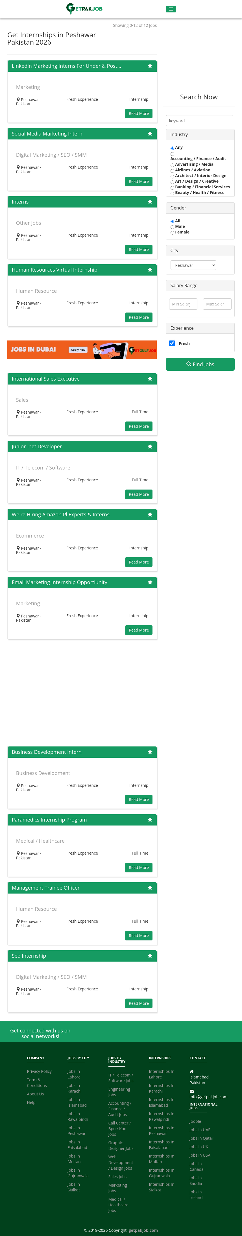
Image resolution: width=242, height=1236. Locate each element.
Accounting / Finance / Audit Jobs (119, 1108)
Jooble (195, 1121)
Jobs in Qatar (201, 1138)
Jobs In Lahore (74, 1074)
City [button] (174, 250)
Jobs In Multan (74, 1158)
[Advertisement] (82, 692)
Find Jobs (200, 364)
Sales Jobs (117, 1176)
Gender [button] (178, 208)
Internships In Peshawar (162, 1130)
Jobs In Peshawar (77, 1130)
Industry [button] (179, 134)
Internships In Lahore (162, 1074)
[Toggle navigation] (171, 9)
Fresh (184, 343)
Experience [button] (182, 328)
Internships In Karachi (162, 1088)
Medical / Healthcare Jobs (118, 1204)
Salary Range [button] (184, 285)
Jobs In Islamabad (77, 1102)
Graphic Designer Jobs (121, 1145)
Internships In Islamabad (162, 1102)
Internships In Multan (162, 1158)
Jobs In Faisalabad (77, 1144)
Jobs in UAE (200, 1129)
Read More (139, 113)
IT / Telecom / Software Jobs (121, 1077)
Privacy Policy (39, 1071)
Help (31, 1102)
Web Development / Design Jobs (120, 1162)
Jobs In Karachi (75, 1088)
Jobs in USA (200, 1155)
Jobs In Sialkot (74, 1187)
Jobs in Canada (197, 1166)
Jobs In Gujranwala (78, 1172)
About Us (35, 1094)
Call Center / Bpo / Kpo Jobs (119, 1128)
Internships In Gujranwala (162, 1172)
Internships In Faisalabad (162, 1144)
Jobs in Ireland (196, 1194)
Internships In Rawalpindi (162, 1116)
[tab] (200, 134)
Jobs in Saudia (196, 1180)
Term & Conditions (37, 1082)
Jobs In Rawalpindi (78, 1116)
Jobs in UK (199, 1146)
